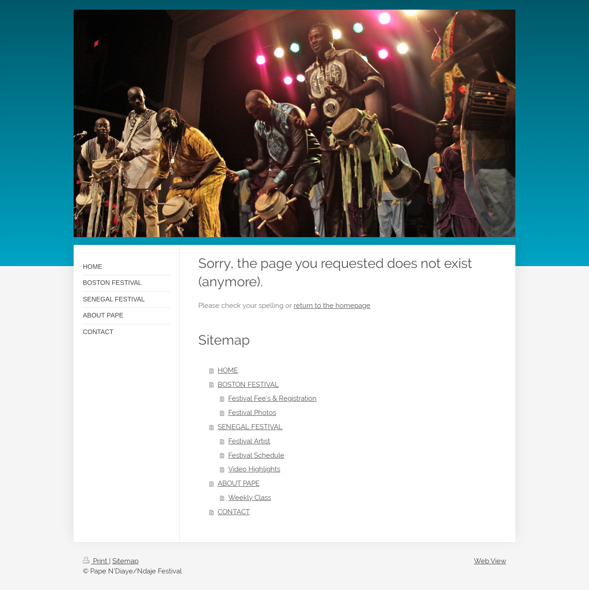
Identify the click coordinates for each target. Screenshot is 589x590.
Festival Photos (252, 412)
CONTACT (234, 512)
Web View (490, 561)
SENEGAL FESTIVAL (250, 427)
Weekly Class (249, 498)
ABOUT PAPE (239, 483)
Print (96, 561)
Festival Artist (249, 441)
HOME (228, 370)
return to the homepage (332, 305)
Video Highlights (254, 469)
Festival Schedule (256, 455)
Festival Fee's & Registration (272, 398)
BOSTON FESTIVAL (248, 384)
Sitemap (125, 561)
